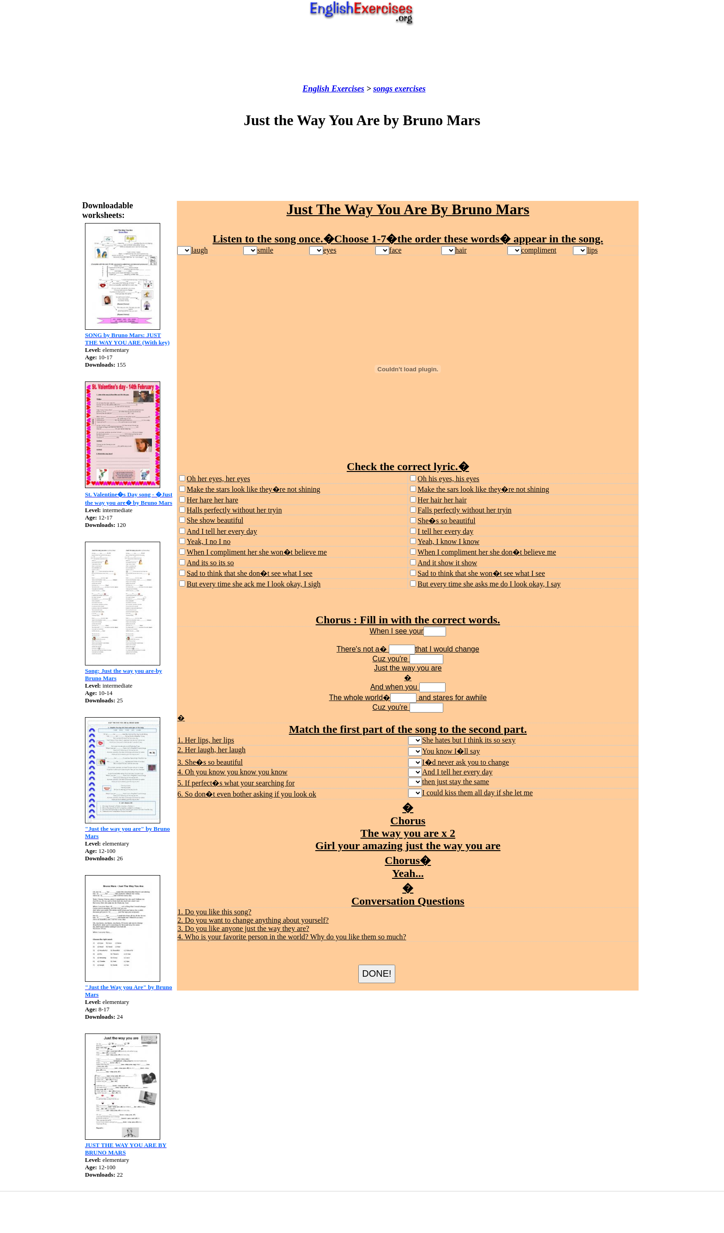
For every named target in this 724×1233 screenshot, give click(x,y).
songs (382, 88)
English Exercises (333, 88)
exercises (408, 88)
